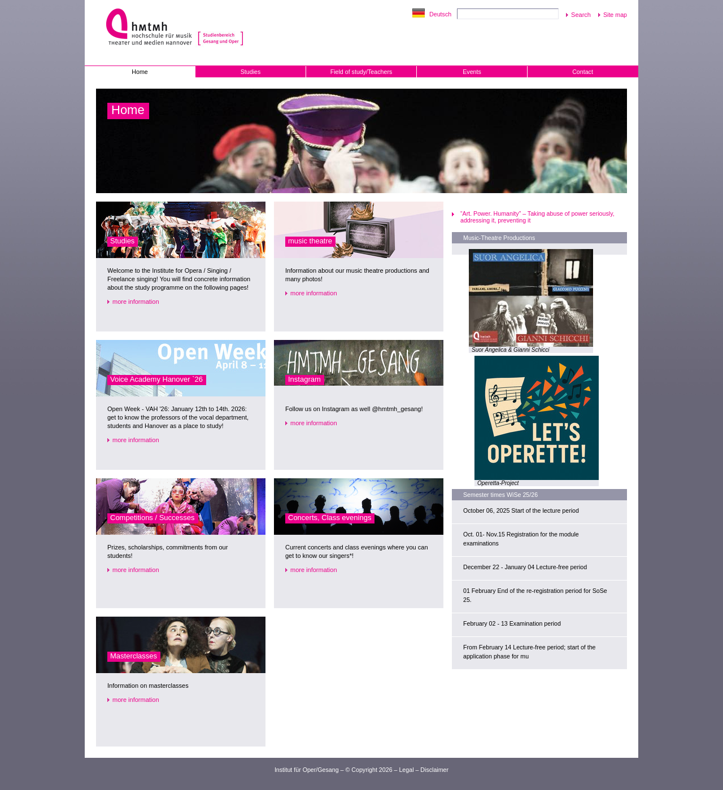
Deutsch (440, 14)
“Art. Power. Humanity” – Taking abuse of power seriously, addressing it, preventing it (537, 217)
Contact (582, 71)
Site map (615, 14)
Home (139, 71)
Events (472, 71)
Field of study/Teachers (361, 71)
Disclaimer (434, 769)
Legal (406, 769)
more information (135, 301)
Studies (251, 71)
